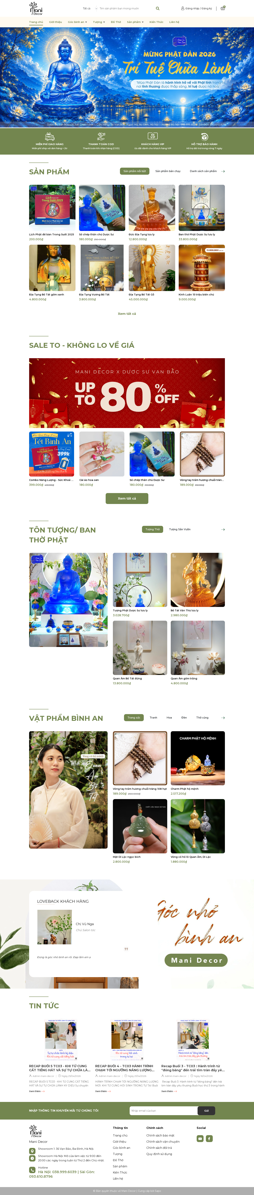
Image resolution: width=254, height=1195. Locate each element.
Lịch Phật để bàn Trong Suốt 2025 (51, 234)
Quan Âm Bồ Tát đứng (127, 678)
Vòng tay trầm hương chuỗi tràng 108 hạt (202, 480)
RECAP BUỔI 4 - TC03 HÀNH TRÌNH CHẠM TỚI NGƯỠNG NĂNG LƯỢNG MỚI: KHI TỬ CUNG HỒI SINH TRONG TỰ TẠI (124, 1068)
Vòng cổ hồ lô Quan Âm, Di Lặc (191, 856)
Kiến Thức (156, 22)
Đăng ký (207, 8)
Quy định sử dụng (159, 1154)
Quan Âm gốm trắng (184, 678)
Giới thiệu (55, 22)
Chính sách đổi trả (159, 1148)
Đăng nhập (192, 8)
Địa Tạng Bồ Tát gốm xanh (46, 294)
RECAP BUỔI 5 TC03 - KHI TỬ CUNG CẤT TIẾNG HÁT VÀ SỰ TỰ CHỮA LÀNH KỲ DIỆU (61, 1068)
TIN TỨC (44, 1005)
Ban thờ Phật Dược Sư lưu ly (197, 234)
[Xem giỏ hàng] (223, 8)
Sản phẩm (134, 22)
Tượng (98, 22)
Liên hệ (174, 22)
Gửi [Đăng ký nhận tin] (206, 1110)
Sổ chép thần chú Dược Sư (96, 234)
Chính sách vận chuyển (163, 1141)
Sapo (158, 1191)
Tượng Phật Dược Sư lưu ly (130, 610)
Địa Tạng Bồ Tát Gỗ (141, 294)
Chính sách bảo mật (160, 1135)
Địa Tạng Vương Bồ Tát (94, 294)
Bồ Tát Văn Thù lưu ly (184, 610)
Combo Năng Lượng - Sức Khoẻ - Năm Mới (51, 480)
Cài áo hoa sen (89, 480)
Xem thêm (37, 1091)
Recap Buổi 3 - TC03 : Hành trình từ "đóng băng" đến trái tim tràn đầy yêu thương (192, 1068)
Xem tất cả (127, 314)
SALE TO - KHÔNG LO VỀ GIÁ (81, 345)
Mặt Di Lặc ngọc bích (127, 856)
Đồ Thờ (116, 22)
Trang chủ (36, 22)
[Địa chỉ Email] (172, 1110)
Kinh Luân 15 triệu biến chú (196, 294)
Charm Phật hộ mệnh (185, 788)
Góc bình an (76, 22)
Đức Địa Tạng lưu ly (142, 234)
